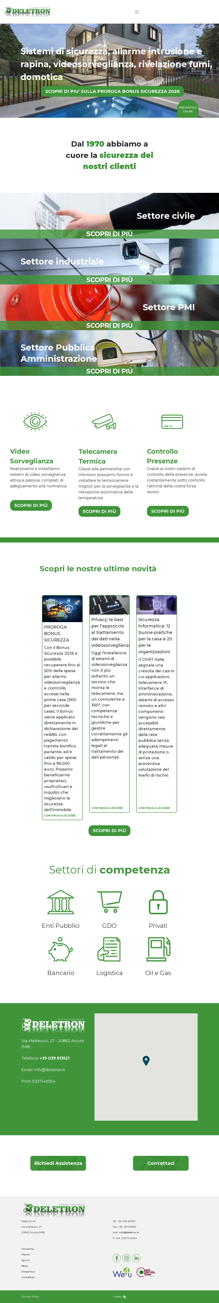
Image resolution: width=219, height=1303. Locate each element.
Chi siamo (27, 1248)
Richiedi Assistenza (58, 1163)
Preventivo (28, 1271)
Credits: (119, 1296)
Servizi (25, 1260)
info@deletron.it (49, 1069)
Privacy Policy (30, 1296)
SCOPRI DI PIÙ (31, 505)
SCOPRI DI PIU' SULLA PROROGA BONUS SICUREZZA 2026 (112, 91)
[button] (146, 1061)
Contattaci (161, 1163)
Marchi (25, 1254)
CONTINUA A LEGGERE (60, 815)
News (24, 1265)
